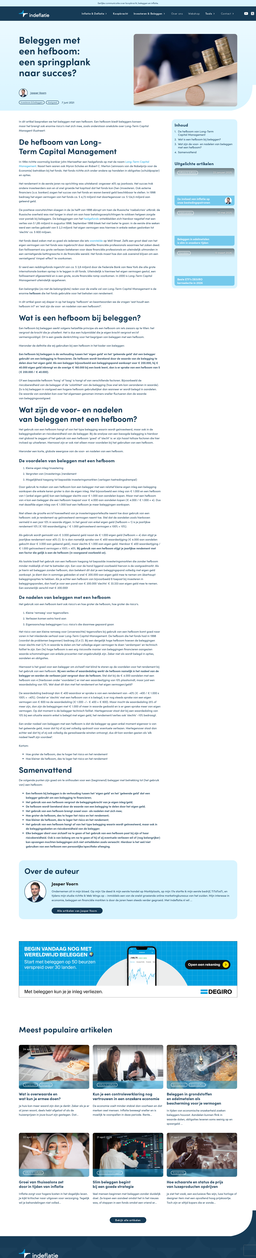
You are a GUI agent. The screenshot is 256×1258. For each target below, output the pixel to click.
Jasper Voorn (65, 883)
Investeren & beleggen (32, 102)
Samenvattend (187, 152)
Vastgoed (52, 102)
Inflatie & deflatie (187, 172)
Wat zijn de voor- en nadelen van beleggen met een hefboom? (205, 145)
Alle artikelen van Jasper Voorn (77, 910)
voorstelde (96, 240)
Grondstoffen (197, 1084)
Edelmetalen (185, 212)
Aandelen (184, 252)
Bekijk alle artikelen (128, 1220)
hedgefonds (91, 218)
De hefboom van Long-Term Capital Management (196, 133)
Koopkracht (30, 1084)
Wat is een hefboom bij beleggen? (199, 139)
